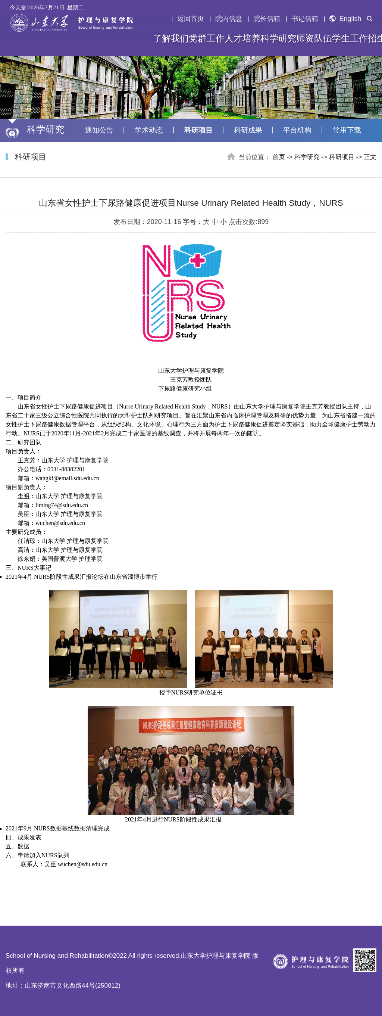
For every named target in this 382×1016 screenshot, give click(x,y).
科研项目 (198, 130)
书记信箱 (304, 18)
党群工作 (207, 38)
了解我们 (171, 38)
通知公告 (99, 130)
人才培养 (242, 38)
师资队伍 (314, 38)
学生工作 (350, 38)
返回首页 (190, 18)
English (345, 18)
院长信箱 (266, 18)
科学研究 (278, 38)
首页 (278, 157)
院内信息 (228, 18)
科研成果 (248, 130)
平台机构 (297, 130)
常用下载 (347, 130)
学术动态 (149, 130)
